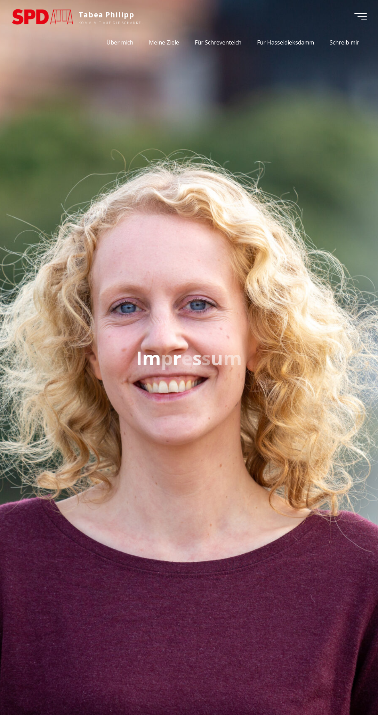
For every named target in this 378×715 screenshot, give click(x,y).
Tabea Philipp (106, 14)
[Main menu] (360, 16)
